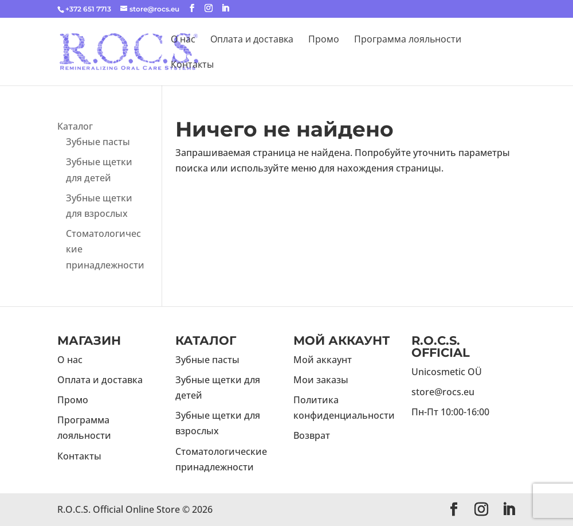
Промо (323, 40)
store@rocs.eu (442, 391)
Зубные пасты (98, 141)
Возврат (311, 435)
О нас (183, 40)
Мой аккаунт (322, 359)
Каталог (75, 126)
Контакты (192, 65)
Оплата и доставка (251, 40)
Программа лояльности (407, 40)
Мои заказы (320, 379)
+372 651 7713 (88, 9)
